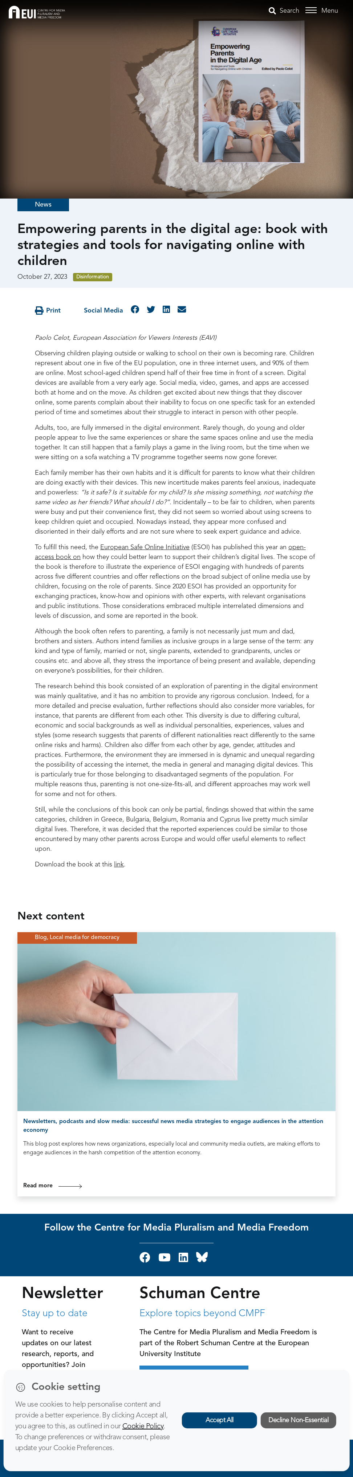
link (119, 864)
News (43, 204)
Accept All (220, 1420)
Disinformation (92, 277)
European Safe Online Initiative (145, 547)
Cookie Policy (142, 1426)
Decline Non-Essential (298, 1420)
